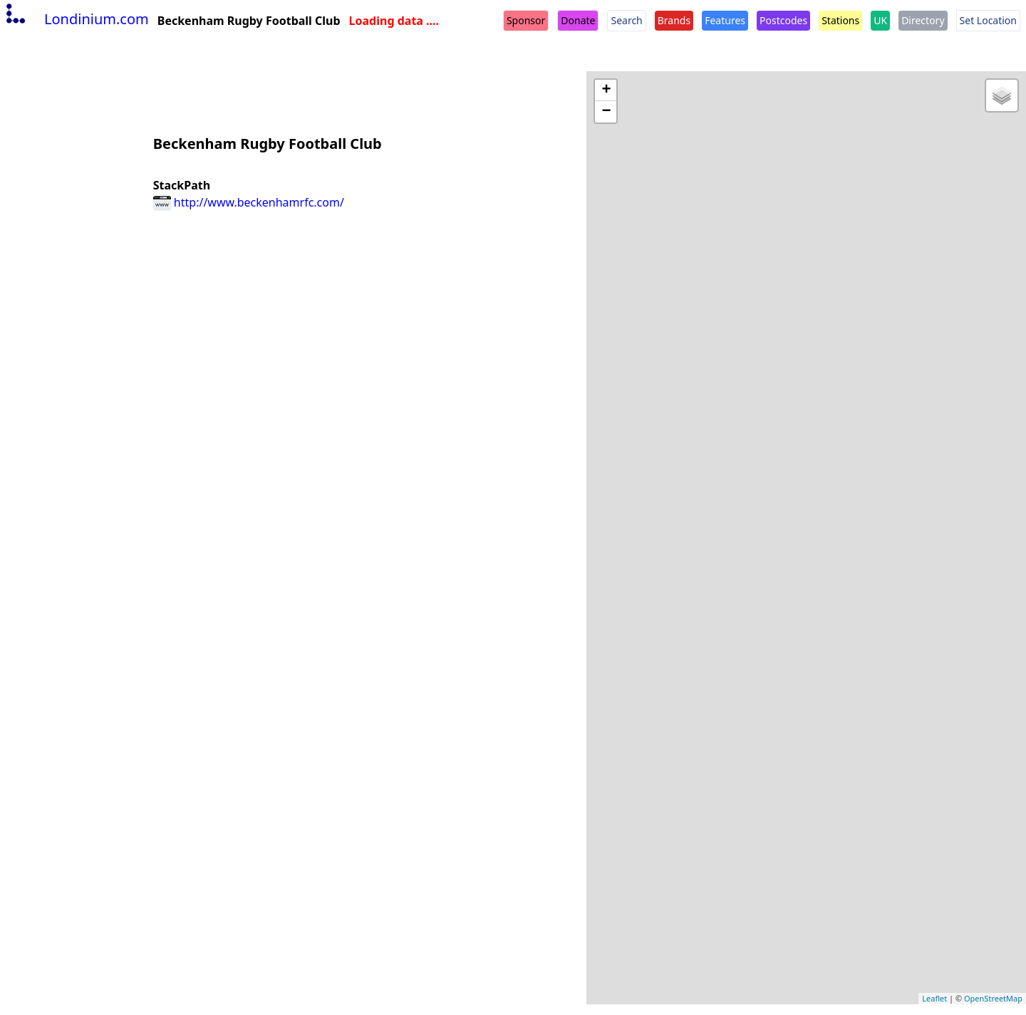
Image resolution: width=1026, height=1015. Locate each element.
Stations (840, 20)
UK (880, 20)
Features (725, 20)
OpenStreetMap (993, 998)
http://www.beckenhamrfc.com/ (248, 202)
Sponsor (526, 20)
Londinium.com (76, 18)
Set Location (988, 20)
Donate (578, 20)
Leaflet (934, 998)
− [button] (606, 112)
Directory (922, 20)
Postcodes (783, 20)
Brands (674, 20)
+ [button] (606, 90)
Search (626, 20)
